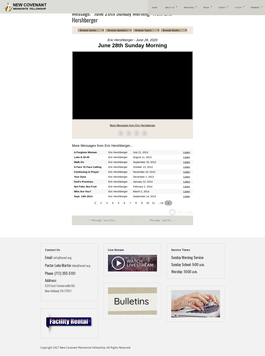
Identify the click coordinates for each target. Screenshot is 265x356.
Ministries (187, 7)
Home (153, 7)
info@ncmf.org (64, 258)
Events (220, 7)
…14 (162, 202)
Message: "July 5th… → (162, 220)
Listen (186, 152)
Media (205, 7)
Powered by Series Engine (180, 212)
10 (149, 202)
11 (154, 202)
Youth (237, 7)
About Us (168, 7)
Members (254, 7)
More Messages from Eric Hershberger (132, 125)
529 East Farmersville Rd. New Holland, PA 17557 (62, 288)
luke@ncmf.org (82, 265)
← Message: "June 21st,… (102, 220)
